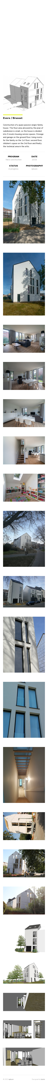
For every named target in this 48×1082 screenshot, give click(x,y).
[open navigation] (4, 4)
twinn (43, 1079)
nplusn (11, 1079)
